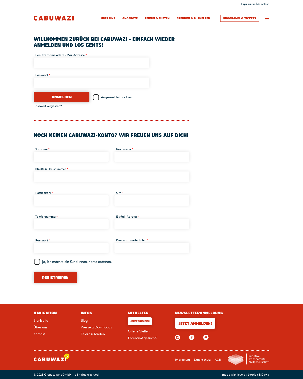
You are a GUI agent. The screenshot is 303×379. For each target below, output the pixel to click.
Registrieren (55, 278)
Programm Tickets (239, 18)
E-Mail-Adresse (128, 216)
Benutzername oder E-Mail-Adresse (61, 55)
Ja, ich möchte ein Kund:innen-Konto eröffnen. (77, 261)
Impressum (182, 359)
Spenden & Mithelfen (193, 18)
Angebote (130, 18)
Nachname (124, 149)
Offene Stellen (139, 331)
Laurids (253, 374)
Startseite (41, 320)
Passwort (42, 75)
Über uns (108, 18)
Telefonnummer (47, 216)
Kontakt (39, 334)
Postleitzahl (44, 193)
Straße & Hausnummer (51, 169)
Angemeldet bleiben (116, 97)
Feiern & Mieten (157, 18)
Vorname (42, 149)
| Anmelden (255, 4)
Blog (84, 320)
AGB (218, 359)
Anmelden (62, 97)
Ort (119, 193)
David (265, 374)
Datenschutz (202, 359)
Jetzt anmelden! (195, 323)
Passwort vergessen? (48, 106)
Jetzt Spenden (140, 321)
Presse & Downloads (96, 327)
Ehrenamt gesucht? (142, 338)
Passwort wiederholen (132, 240)
